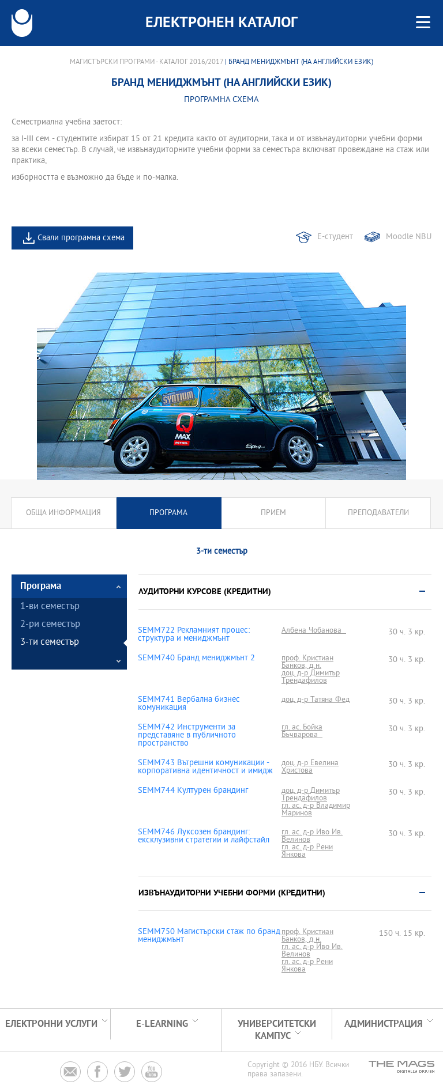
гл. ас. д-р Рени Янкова (307, 851)
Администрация (383, 1024)
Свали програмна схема (81, 238)
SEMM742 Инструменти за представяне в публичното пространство (187, 736)
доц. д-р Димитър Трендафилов (310, 677)
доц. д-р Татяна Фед (315, 700)
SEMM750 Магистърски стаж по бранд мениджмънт (209, 936)
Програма (168, 513)
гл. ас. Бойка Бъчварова (301, 731)
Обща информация (63, 513)
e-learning (162, 1024)
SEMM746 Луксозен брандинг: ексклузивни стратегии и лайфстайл (203, 837)
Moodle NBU (408, 237)
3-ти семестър (49, 643)
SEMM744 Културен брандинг (193, 791)
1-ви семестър (50, 607)
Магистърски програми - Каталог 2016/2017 (146, 62)
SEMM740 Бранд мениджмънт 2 (196, 659)
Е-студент (335, 237)
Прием (273, 513)
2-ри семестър (50, 625)
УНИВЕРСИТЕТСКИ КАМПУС (277, 1030)
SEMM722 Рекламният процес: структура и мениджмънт (194, 635)
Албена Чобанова (313, 630)
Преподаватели (378, 513)
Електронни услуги (51, 1024)
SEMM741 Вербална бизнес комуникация (189, 704)
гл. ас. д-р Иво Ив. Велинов (312, 836)
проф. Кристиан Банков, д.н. (307, 662)
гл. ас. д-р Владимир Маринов (315, 809)
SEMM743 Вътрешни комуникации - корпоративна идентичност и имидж (205, 767)
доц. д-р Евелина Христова (310, 766)
